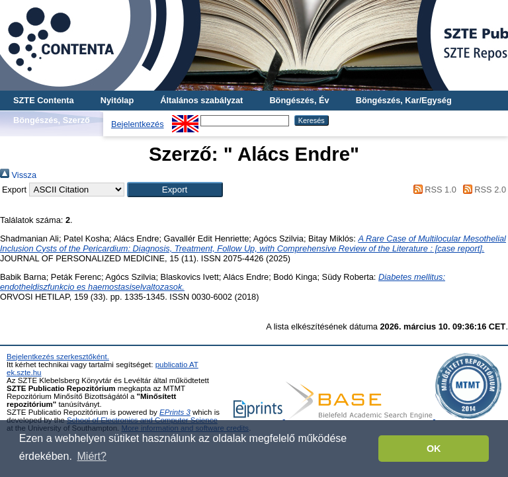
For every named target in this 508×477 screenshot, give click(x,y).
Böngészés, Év (299, 100)
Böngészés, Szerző (51, 120)
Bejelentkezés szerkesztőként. (58, 357)
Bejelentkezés (137, 124)
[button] (175, 189)
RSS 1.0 (432, 190)
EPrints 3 (174, 412)
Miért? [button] (91, 456)
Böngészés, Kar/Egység (404, 100)
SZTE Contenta (43, 100)
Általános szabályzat (201, 100)
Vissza (18, 175)
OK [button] (434, 448)
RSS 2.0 (482, 190)
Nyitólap (117, 100)
